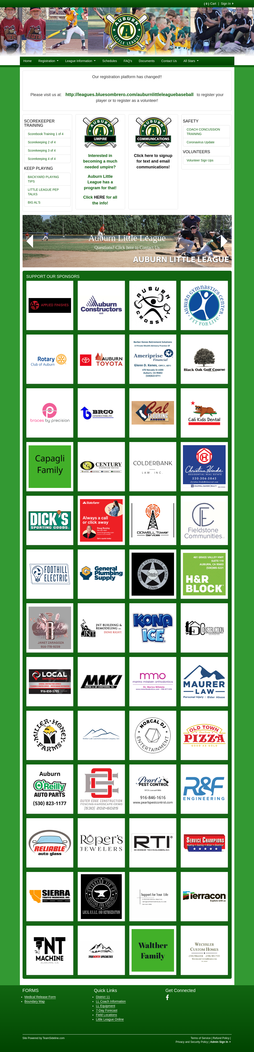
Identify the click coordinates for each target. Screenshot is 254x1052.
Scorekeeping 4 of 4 (42, 159)
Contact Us (169, 61)
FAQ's (128, 61)
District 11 (103, 997)
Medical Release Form (40, 997)
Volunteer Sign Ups (200, 160)
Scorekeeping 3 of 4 (42, 150)
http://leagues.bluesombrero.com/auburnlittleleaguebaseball (129, 94)
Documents (147, 61)
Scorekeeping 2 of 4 (42, 142)
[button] (30, 241)
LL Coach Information (111, 1001)
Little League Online (110, 1019)
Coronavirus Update (201, 142)
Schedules (109, 61)
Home (27, 61)
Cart (210, 3)
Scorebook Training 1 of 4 (46, 134)
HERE (99, 197)
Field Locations (106, 1015)
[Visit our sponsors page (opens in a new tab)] (50, 305)
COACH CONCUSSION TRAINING (203, 132)
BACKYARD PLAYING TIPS (43, 179)
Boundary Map (35, 1001)
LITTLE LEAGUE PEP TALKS (43, 192)
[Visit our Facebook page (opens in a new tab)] (169, 997)
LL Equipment (105, 1006)
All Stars (191, 61)
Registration (48, 61)
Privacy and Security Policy (192, 1041)
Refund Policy (221, 1038)
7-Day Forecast (106, 1010)
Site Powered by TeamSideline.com (44, 1038)
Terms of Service (200, 1038)
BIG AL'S (34, 202)
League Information (80, 61)
